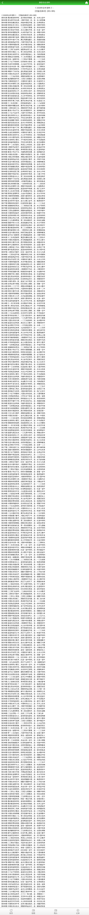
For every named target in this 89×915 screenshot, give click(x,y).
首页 (11, 911)
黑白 (55, 911)
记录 (78, 911)
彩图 (33, 911)
